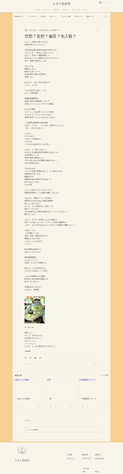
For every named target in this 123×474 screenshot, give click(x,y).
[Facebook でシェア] (25, 358)
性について (53, 16)
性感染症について (89, 398)
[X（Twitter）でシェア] (30, 358)
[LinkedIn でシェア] (35, 358)
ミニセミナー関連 (65, 16)
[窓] (61, 387)
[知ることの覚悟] (29, 387)
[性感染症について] (93, 387)
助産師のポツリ (19, 16)
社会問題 (28, 351)
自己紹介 (43, 16)
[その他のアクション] (97, 30)
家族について (90, 16)
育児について (79, 16)
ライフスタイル (32, 16)
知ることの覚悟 (23, 398)
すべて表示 (104, 375)
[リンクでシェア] (40, 358)
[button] (106, 16)
